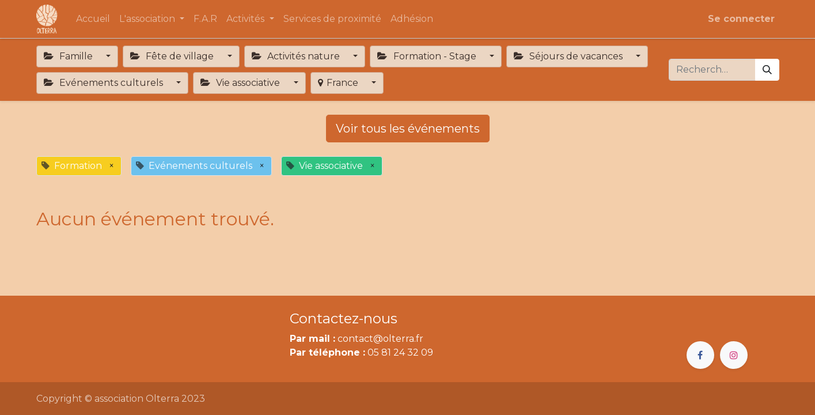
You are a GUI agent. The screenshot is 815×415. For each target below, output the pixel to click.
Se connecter (741, 18)
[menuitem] (93, 19)
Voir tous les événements (408, 128)
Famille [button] (69, 56)
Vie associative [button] (241, 82)
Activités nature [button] (297, 56)
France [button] (339, 82)
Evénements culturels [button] (104, 82)
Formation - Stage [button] (427, 56)
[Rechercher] (767, 70)
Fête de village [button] (173, 56)
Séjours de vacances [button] (569, 56)
